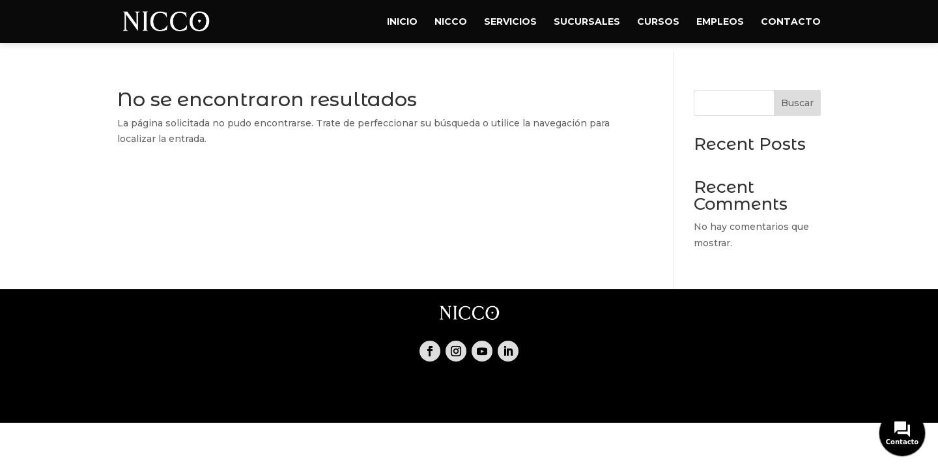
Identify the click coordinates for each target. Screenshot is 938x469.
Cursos (658, 22)
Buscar (797, 103)
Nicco (450, 22)
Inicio (402, 22)
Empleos (720, 22)
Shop (448, 396)
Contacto (791, 22)
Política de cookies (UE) (643, 396)
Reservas (343, 396)
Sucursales (587, 22)
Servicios (510, 22)
